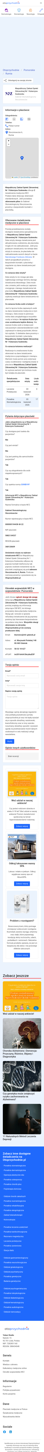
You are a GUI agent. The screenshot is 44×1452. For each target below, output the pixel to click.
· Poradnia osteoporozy (12, 1180)
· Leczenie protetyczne (12, 1241)
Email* (8, 671)
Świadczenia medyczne (12, 1413)
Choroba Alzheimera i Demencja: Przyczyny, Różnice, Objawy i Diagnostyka (20, 1053)
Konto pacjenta (9, 1394)
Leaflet (15, 177)
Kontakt (6, 1361)
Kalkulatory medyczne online (15, 1368)
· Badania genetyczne (12, 1281)
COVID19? (25, 484)
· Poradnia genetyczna (12, 1276)
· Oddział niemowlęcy (12, 1312)
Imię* (7, 681)
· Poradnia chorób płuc (12, 1184)
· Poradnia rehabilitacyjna (13, 1206)
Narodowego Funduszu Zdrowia (18, 257)
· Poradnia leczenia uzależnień (15, 1227)
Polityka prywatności (11, 1390)
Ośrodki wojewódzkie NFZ (14, 1372)
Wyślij (9, 741)
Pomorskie (29, 70)
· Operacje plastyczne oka (13, 1175)
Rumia (9, 73)
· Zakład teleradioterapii (12, 1215)
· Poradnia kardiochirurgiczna (15, 1232)
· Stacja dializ (8, 1250)
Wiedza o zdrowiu (10, 1364)
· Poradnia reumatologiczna (14, 1201)
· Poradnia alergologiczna (13, 1210)
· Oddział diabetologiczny (13, 1298)
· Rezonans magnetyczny (13, 1236)
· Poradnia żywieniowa (12, 1246)
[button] (41, 3)
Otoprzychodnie (11, 70)
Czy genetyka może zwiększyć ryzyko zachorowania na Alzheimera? (19, 1096)
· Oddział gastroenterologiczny (15, 1258)
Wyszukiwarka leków (11, 1417)
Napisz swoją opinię (13, 691)
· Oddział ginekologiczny (13, 1267)
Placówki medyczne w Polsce (15, 1409)
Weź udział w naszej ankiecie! (18, 1013)
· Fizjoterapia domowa (12, 1189)
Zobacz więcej (22, 826)
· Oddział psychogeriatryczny (15, 1288)
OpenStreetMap (25, 177)
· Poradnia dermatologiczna (14, 1170)
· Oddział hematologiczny (13, 1302)
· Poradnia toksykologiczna (14, 1293)
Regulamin (7, 1386)
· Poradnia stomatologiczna (14, 1166)
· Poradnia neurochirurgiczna (15, 1262)
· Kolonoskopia (9, 1220)
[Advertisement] (22, 45)
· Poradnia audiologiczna (13, 1307)
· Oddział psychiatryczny (13, 1272)
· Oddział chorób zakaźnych (14, 1196)
